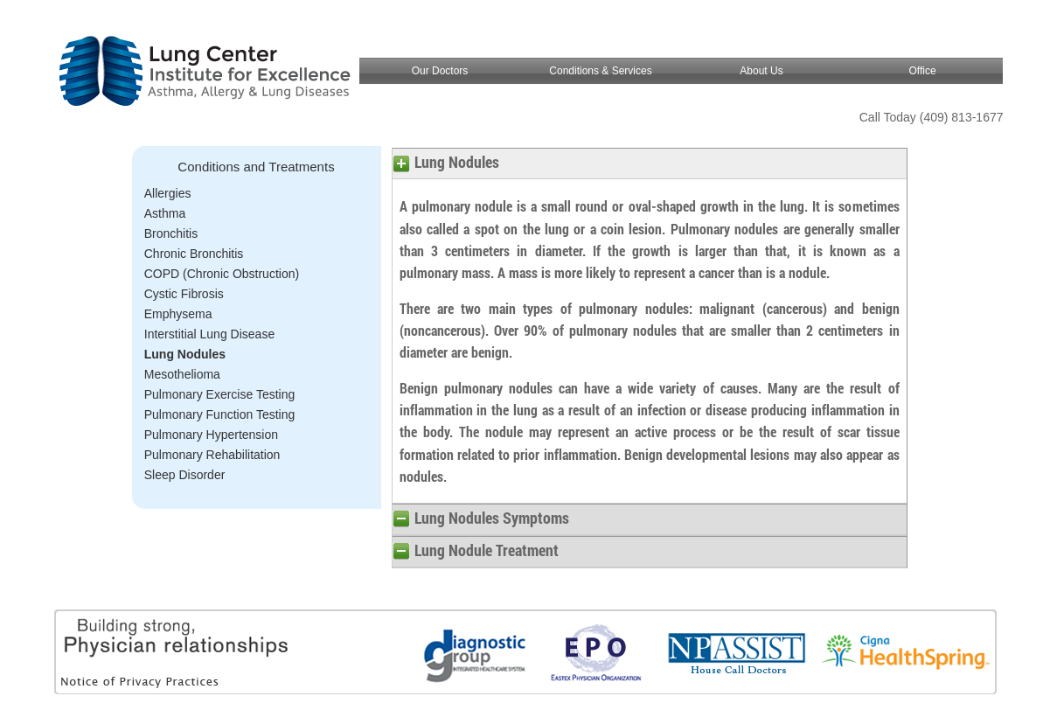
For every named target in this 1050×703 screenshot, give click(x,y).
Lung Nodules (185, 354)
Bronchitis (171, 233)
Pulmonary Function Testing (220, 414)
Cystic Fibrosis (184, 294)
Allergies (167, 193)
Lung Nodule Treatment (486, 549)
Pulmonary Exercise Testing (219, 394)
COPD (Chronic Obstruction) (221, 274)
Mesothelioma (182, 374)
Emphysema (178, 314)
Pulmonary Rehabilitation (212, 455)
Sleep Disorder (185, 475)
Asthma (164, 213)
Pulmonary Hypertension (211, 435)
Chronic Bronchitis (194, 254)
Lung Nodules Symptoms (491, 517)
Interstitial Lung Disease (209, 334)
